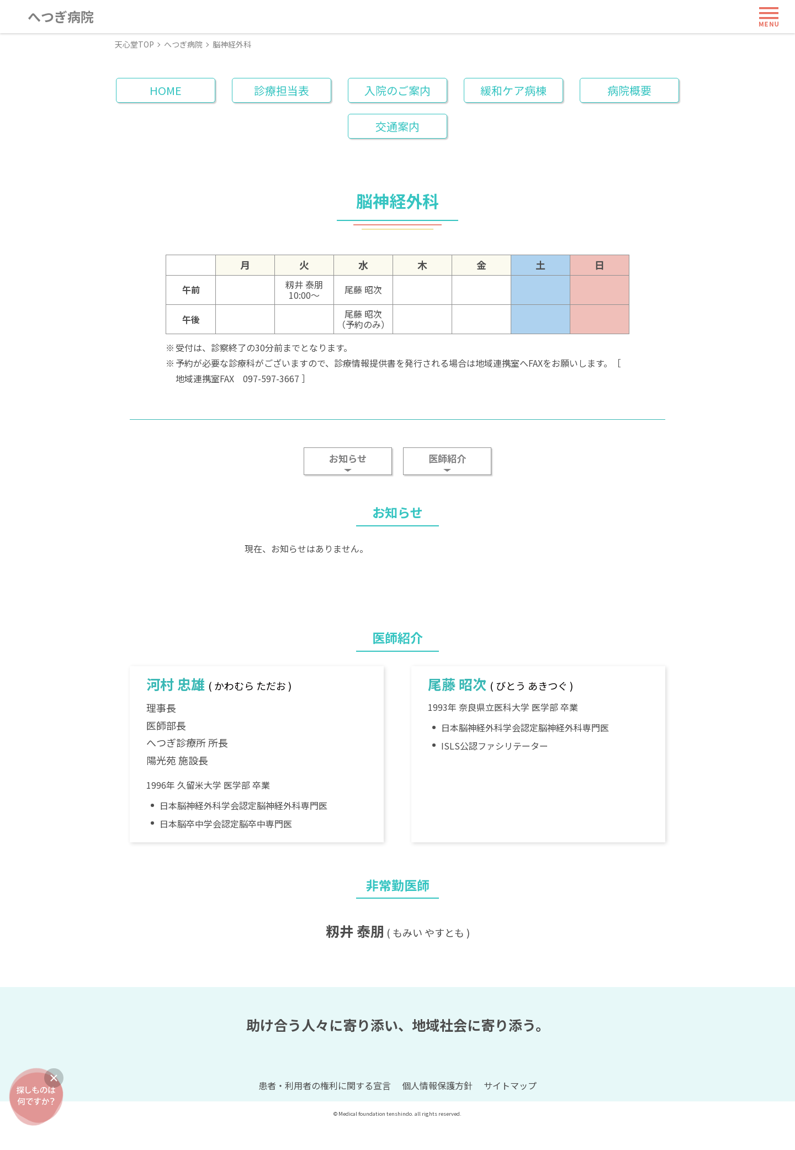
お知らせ (348, 458)
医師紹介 (447, 458)
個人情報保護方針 (437, 1110)
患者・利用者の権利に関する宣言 (324, 1110)
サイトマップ (510, 1110)
